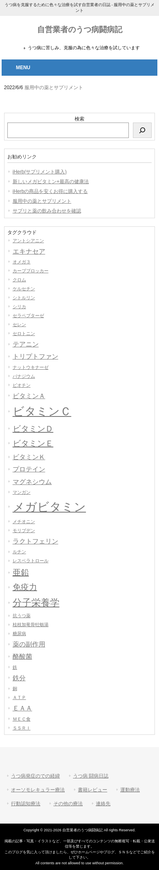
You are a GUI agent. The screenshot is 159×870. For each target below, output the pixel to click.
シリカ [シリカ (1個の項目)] (19, 306)
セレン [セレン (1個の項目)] (19, 324)
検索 (79, 119)
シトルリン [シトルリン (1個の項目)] (24, 297)
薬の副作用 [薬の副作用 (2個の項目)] (29, 644)
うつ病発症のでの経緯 (35, 776)
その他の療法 (68, 803)
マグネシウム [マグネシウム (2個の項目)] (32, 481)
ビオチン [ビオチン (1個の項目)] (22, 385)
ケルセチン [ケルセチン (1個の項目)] (24, 288)
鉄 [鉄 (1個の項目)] (15, 667)
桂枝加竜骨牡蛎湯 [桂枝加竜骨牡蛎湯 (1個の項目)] (31, 624)
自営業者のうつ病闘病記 (79, 29)
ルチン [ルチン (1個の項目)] (19, 551)
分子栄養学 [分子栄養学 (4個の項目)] (36, 602)
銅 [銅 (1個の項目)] (15, 688)
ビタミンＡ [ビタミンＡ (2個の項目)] (29, 395)
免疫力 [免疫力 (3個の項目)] (25, 587)
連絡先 (103, 803)
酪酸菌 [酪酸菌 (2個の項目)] (22, 656)
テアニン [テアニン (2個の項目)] (26, 344)
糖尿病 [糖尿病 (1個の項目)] (19, 633)
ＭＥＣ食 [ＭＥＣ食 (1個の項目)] (22, 719)
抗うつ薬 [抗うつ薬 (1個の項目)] (22, 615)
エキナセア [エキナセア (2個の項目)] (29, 251)
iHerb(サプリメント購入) (40, 172)
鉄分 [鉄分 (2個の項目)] (19, 678)
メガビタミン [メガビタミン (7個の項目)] (49, 506)
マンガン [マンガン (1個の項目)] (22, 492)
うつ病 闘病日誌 (90, 776)
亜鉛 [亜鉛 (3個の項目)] (21, 572)
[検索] (142, 130)
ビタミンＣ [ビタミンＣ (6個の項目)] (42, 411)
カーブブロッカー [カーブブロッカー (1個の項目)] (31, 270)
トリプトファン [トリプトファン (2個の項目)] (35, 356)
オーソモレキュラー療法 (38, 790)
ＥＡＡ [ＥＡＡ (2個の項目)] (22, 708)
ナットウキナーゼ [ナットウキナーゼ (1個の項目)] (31, 367)
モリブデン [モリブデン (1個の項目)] (24, 530)
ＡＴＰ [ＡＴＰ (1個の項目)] (19, 697)
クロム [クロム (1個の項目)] (19, 279)
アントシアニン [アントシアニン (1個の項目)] (28, 240)
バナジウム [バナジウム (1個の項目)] (24, 376)
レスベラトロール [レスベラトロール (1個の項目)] (31, 560)
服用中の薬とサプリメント (42, 201)
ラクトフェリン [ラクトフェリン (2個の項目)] (35, 541)
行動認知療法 (25, 803)
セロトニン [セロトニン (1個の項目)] (24, 333)
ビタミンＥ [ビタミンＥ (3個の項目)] (33, 443)
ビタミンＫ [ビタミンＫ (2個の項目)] (29, 456)
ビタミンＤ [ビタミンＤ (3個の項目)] (33, 428)
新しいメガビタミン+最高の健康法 (51, 181)
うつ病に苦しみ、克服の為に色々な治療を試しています (84, 47)
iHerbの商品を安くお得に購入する (50, 191)
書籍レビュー (92, 790)
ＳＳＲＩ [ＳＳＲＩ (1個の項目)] (22, 727)
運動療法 (130, 790)
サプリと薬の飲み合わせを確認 (47, 211)
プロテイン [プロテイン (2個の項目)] (29, 469)
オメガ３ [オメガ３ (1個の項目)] (22, 261)
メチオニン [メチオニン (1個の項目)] (24, 521)
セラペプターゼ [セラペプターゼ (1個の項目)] (28, 315)
